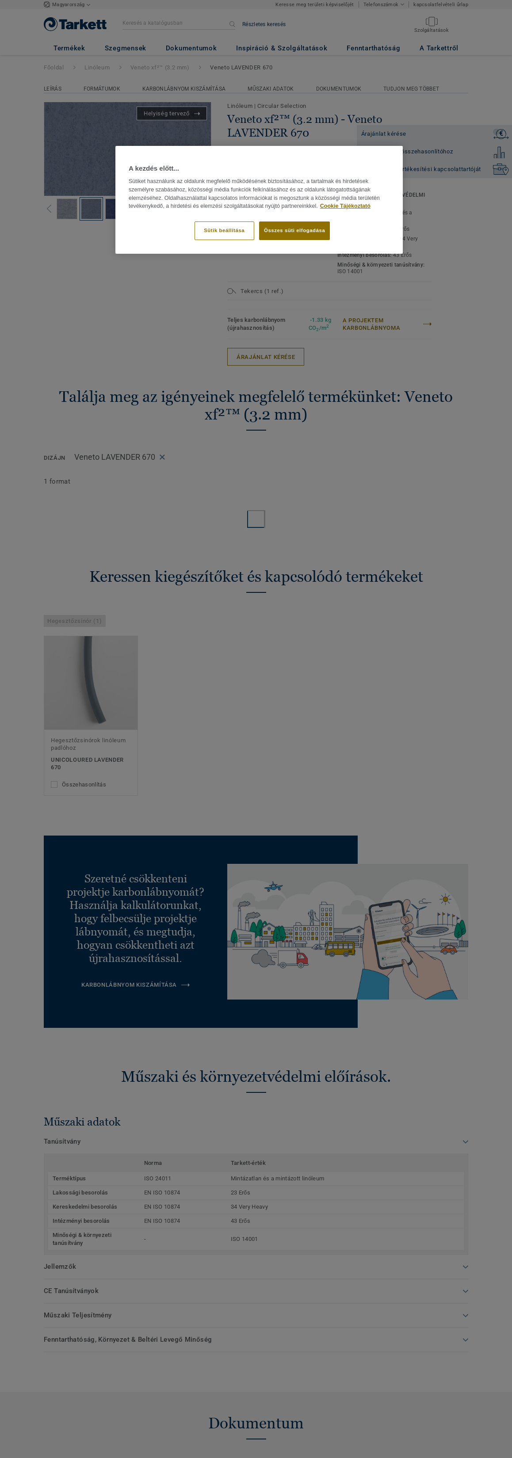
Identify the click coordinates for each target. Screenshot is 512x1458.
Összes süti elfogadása (294, 230)
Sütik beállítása (224, 230)
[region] (259, 200)
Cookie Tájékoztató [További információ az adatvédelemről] (345, 206)
